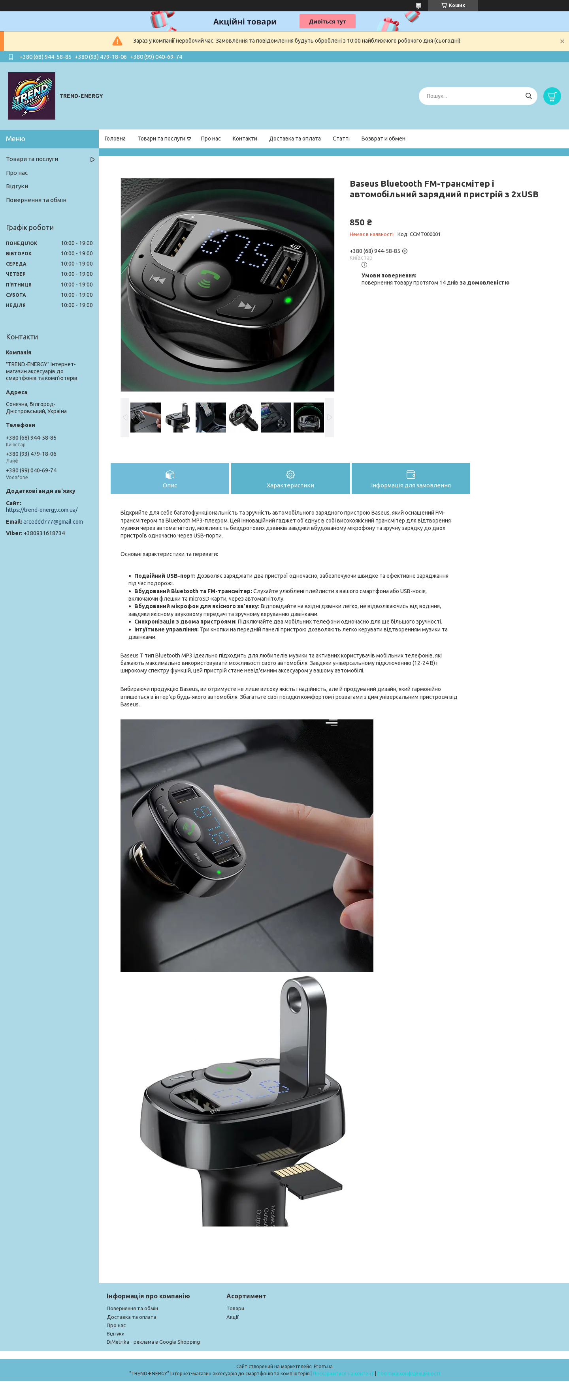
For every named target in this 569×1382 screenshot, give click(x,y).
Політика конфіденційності (408, 1374)
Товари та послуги (161, 138)
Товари (235, 1309)
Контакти (245, 138)
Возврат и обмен (383, 138)
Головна (115, 138)
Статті (341, 138)
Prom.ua (323, 1367)
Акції (232, 1317)
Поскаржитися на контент (343, 1374)
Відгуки (17, 186)
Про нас (211, 138)
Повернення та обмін (36, 200)
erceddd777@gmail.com (53, 522)
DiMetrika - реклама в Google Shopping (153, 1342)
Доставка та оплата (295, 138)
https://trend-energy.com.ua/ (41, 510)
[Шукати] (528, 96)
